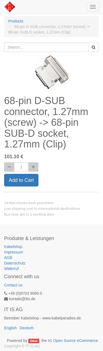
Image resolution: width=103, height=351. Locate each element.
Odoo (33, 340)
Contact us (13, 285)
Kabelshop (13, 246)
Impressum (13, 252)
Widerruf (11, 268)
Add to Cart (21, 180)
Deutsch (27, 328)
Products (15, 21)
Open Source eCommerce (75, 340)
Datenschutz (15, 263)
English (10, 328)
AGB (8, 257)
